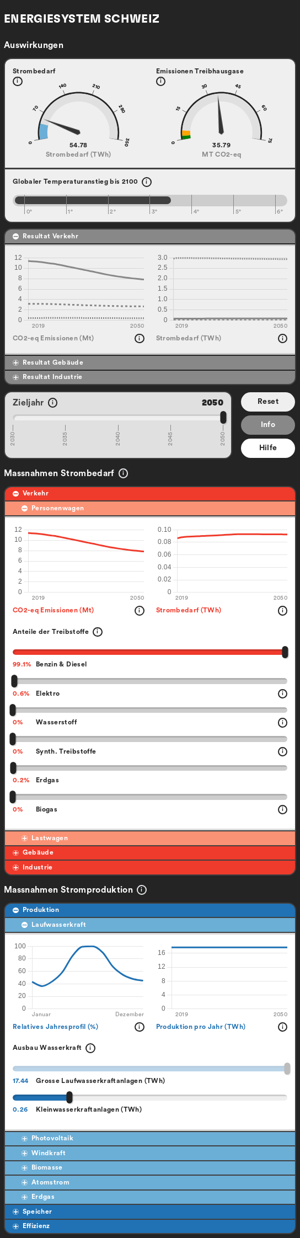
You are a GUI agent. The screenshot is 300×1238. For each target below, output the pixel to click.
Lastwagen (45, 838)
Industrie (33, 867)
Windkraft (44, 1153)
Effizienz (31, 1226)
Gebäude (33, 852)
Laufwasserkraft (54, 924)
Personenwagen (53, 508)
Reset (268, 401)
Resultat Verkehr (45, 236)
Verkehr (31, 493)
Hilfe (268, 448)
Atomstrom (45, 1182)
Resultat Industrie (48, 376)
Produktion (36, 909)
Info (268, 425)
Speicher (32, 1211)
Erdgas (38, 1196)
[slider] (223, 417)
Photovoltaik (47, 1138)
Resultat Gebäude (48, 362)
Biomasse (42, 1167)
